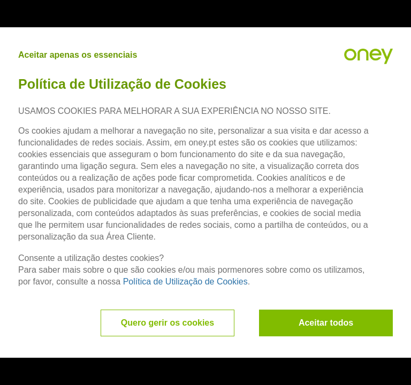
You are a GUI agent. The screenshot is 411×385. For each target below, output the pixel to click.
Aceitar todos (326, 322)
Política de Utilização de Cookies (185, 281)
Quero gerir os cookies (167, 322)
